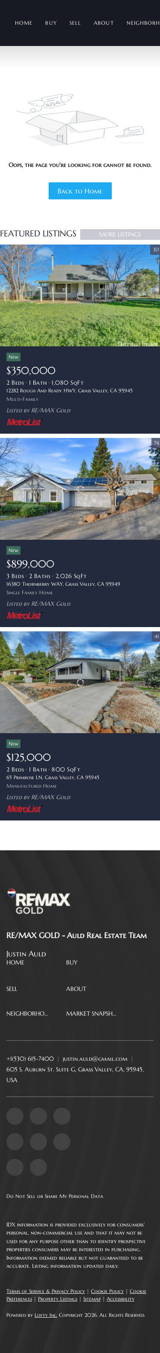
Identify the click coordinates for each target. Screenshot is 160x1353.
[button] (17, 964)
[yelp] (14, 1141)
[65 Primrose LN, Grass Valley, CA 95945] (80, 682)
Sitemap (92, 1298)
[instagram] (38, 1141)
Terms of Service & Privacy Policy (45, 1291)
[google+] (38, 1167)
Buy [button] (50, 23)
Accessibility (120, 1298)
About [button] (104, 23)
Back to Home (80, 191)
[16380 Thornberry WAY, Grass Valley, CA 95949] (80, 489)
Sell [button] (75, 23)
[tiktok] (14, 1167)
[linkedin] (38, 1116)
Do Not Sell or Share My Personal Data (54, 1196)
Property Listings (57, 1298)
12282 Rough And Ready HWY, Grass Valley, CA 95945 (69, 390)
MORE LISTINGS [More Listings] (120, 234)
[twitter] (61, 1116)
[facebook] (14, 1116)
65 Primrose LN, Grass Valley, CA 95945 (52, 777)
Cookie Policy (107, 1291)
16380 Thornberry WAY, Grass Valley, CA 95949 (63, 584)
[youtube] (61, 1141)
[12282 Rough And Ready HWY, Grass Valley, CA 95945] (80, 296)
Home (23, 23)
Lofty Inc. (46, 1315)
